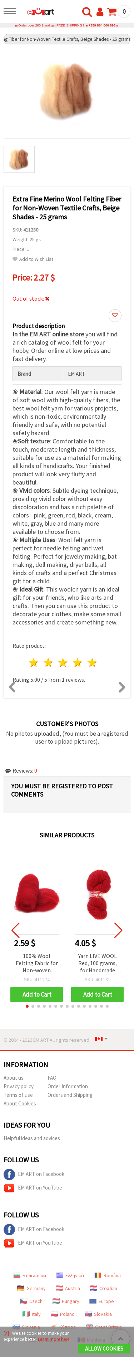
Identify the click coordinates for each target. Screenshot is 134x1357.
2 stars (48, 662)
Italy (32, 1314)
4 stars (77, 662)
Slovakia (98, 1314)
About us (14, 1077)
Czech (31, 1301)
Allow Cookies (104, 1348)
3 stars (63, 662)
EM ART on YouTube (33, 1188)
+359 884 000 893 (102, 25)
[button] (27, 1006)
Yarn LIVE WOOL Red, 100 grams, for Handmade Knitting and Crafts (97, 963)
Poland (63, 1314)
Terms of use (18, 1094)
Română (107, 1275)
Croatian (103, 1288)
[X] (6, 1333)
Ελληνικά (70, 1275)
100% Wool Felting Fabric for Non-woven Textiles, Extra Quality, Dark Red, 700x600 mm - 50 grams (36, 963)
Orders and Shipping (70, 1094)
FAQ (52, 1077)
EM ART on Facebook (34, 1174)
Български (29, 1275)
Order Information (68, 1086)
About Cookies (20, 1103)
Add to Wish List (33, 259)
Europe (101, 1301)
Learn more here (53, 1339)
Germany (31, 1288)
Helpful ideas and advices (32, 1138)
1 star (34, 662)
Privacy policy (19, 1086)
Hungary (66, 1301)
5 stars (92, 662)
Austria (68, 1288)
